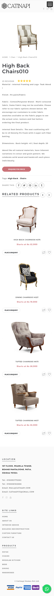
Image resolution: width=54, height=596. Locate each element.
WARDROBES (8, 572)
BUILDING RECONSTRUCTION (15, 529)
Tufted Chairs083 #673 (27, 361)
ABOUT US (7, 521)
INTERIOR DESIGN (10, 525)
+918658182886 (14, 484)
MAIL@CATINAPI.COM (19, 488)
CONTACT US (8, 537)
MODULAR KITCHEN (11, 560)
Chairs (22, 178)
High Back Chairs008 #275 (27, 240)
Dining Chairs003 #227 (27, 297)
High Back (13, 178)
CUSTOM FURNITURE (11, 533)
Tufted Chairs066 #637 (27, 420)
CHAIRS (5, 556)
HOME (5, 57)
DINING (5, 568)
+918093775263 (13, 480)
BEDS (4, 564)
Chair (13, 57)
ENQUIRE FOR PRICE (16, 169)
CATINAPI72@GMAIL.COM (21, 492)
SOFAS (5, 552)
